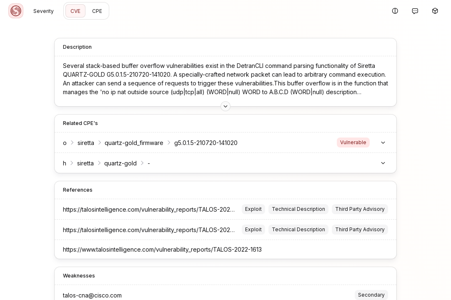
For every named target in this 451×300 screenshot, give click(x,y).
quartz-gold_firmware (134, 142)
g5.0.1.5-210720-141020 (206, 142)
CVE (75, 11)
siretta (86, 142)
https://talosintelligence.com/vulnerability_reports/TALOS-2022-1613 (155, 209)
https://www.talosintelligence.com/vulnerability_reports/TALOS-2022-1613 (162, 249)
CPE (97, 11)
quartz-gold (120, 163)
